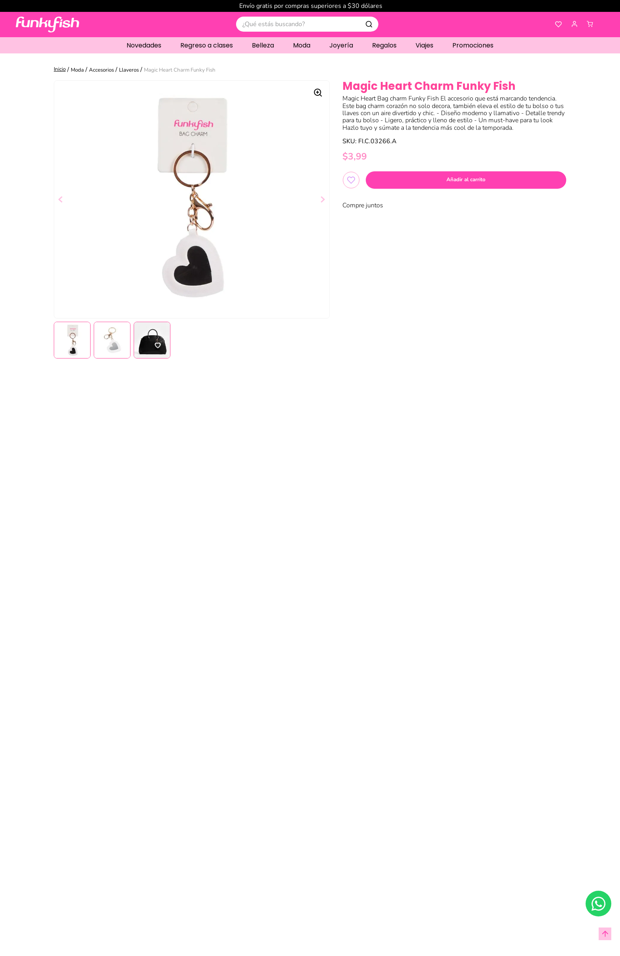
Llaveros (129, 70)
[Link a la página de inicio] (60, 69)
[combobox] (307, 24)
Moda (77, 70)
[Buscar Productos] (368, 24)
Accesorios (101, 70)
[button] (574, 24)
